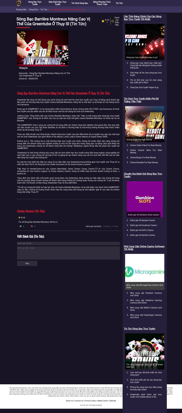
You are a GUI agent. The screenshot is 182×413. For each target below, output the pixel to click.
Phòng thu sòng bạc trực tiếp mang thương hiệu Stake (146, 388)
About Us (69, 401)
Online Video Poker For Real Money (145, 145)
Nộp (27, 263)
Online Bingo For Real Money (143, 157)
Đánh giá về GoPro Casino (142, 230)
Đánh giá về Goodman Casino (143, 225)
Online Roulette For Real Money (144, 162)
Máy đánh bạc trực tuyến (57, 3)
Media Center (103, 401)
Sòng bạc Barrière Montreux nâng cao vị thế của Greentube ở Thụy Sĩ (81, 9)
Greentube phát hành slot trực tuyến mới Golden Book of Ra (146, 395)
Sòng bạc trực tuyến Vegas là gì (144, 87)
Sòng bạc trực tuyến (34, 3)
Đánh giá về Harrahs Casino (142, 235)
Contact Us (79, 401)
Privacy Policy (90, 401)
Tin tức (119, 3)
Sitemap (113, 401)
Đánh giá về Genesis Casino (142, 220)
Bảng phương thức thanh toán (102, 3)
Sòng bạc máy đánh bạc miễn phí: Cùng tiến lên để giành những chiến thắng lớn (146, 65)
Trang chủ (33, 9)
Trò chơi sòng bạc (79, 3)
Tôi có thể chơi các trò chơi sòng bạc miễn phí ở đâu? (146, 81)
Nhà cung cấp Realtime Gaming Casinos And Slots (146, 301)
